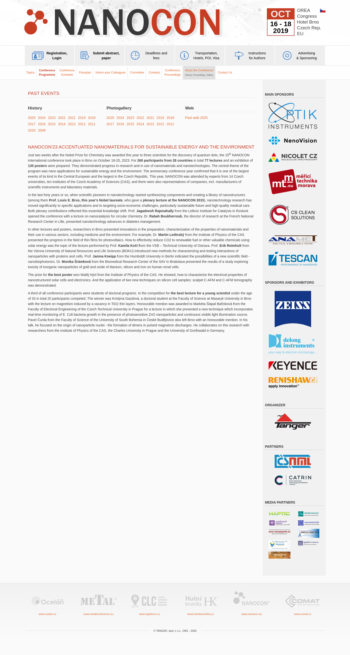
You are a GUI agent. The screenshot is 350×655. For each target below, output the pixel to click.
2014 (61, 124)
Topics (30, 72)
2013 (72, 124)
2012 (82, 124)
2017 (31, 124)
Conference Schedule (67, 72)
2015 (51, 124)
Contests (154, 72)
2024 (41, 118)
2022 (61, 118)
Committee (137, 72)
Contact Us (225, 72)
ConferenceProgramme (47, 72)
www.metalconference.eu (98, 602)
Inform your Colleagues (111, 72)
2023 (51, 118)
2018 (92, 118)
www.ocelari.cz (47, 602)
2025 (31, 118)
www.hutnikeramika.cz (200, 602)
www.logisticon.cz (149, 602)
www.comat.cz (302, 602)
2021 (72, 118)
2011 (92, 124)
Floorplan (85, 72)
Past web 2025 (196, 118)
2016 (41, 124)
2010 (31, 130)
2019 (82, 118)
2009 (41, 130)
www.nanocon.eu (251, 602)
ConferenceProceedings (172, 72)
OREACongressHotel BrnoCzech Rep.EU (309, 22)
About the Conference (199, 72)
